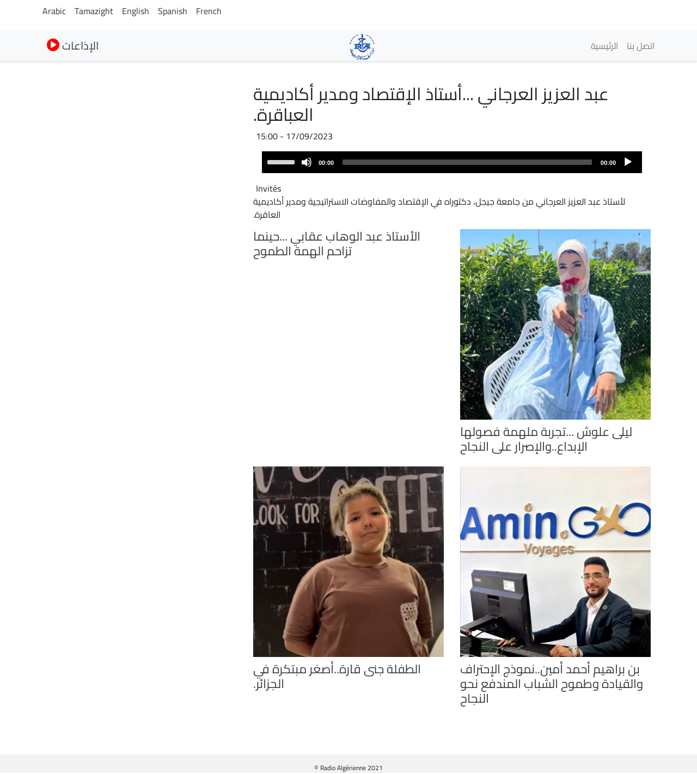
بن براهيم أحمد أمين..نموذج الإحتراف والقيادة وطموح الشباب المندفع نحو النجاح (551, 684)
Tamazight (94, 11)
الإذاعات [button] (73, 45)
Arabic (54, 11)
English (135, 11)
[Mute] (306, 162)
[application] (452, 162)
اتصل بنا (641, 46)
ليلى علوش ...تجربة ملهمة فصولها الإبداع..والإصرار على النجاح (546, 439)
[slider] (467, 162)
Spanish (172, 11)
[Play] (627, 162)
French (209, 11)
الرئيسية (604, 46)
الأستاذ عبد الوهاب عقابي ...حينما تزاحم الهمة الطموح (336, 243)
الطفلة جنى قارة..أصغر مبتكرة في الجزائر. (337, 676)
